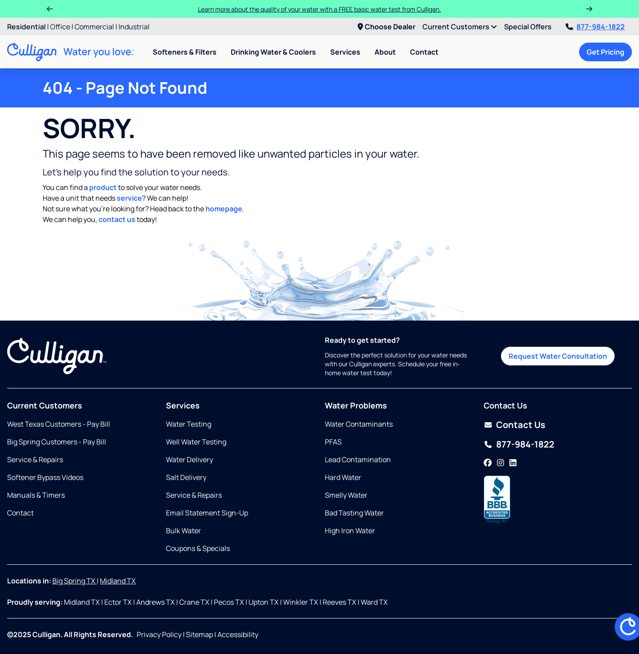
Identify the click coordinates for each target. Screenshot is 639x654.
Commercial (94, 27)
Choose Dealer (386, 27)
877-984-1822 (595, 27)
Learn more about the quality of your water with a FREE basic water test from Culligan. (319, 9)
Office (60, 27)
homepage (223, 209)
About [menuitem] (385, 52)
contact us (117, 219)
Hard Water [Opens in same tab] (343, 477)
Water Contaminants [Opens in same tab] (359, 424)
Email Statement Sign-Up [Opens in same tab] (207, 513)
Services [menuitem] (345, 52)
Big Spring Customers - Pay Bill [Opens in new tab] (56, 442)
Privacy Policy (159, 634)
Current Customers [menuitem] (459, 27)
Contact (424, 52)
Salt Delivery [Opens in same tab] (186, 477)
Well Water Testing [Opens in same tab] (196, 442)
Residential (26, 27)
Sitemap (199, 634)
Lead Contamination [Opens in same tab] (358, 459)
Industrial (134, 27)
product (103, 187)
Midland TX (118, 581)
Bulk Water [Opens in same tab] (183, 530)
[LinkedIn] (513, 463)
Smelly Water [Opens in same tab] (346, 495)
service (129, 198)
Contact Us (520, 425)
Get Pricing (605, 52)
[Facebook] (488, 463)
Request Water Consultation (558, 356)
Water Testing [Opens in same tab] (188, 424)
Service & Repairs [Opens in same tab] (35, 459)
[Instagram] (500, 463)
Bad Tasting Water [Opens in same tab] (354, 513)
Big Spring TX (74, 581)
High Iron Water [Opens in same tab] (350, 530)
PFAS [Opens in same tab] (333, 442)
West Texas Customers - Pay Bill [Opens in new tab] (58, 424)
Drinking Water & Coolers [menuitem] (273, 52)
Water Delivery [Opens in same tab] (189, 459)
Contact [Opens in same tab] (20, 513)
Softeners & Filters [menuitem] (185, 52)
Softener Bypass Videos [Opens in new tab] (45, 477)
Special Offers (528, 27)
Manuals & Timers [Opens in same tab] (36, 495)
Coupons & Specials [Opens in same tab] (198, 548)
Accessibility (237, 634)
